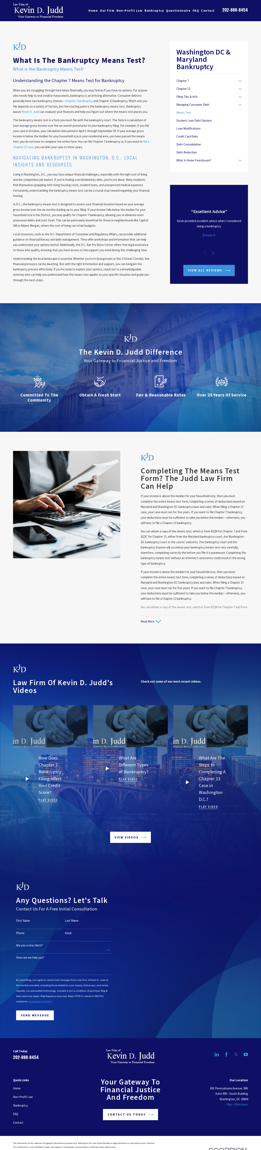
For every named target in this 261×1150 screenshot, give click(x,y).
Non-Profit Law (23, 1097)
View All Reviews (209, 270)
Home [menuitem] (93, 10)
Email (62, 933)
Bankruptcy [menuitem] (154, 10)
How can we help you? (24, 957)
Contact (18, 1122)
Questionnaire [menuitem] (178, 10)
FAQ (15, 1114)
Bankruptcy (20, 1105)
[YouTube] (246, 1054)
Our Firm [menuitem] (107, 10)
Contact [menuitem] (208, 10)
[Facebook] (226, 1054)
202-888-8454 (235, 10)
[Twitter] (236, 1054)
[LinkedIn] (217, 1054)
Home (17, 1088)
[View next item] (213, 253)
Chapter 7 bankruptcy (79, 101)
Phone (14, 933)
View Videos (130, 837)
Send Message (29, 1015)
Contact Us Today (131, 1114)
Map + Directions (237, 1104)
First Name (17, 920)
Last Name (66, 920)
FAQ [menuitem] (196, 10)
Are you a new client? (23, 945)
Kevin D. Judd (30, 112)
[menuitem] (206, 81)
